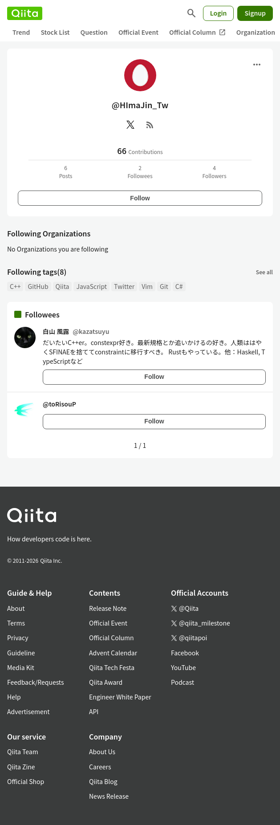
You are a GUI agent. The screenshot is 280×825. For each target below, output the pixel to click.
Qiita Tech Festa (111, 667)
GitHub (38, 286)
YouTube (183, 667)
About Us (102, 751)
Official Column (197, 32)
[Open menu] (257, 64)
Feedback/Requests (35, 682)
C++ (15, 286)
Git (164, 286)
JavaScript (91, 286)
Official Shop (25, 781)
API (93, 711)
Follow (140, 198)
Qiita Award (105, 682)
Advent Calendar (113, 652)
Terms (16, 622)
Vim (147, 286)
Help (14, 696)
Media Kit (20, 667)
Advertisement (28, 711)
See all (264, 272)
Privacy (17, 637)
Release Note (107, 608)
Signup (255, 12)
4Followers (214, 171)
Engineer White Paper (120, 696)
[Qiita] (24, 13)
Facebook (185, 652)
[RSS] (150, 124)
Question (94, 32)
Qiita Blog (103, 781)
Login (218, 12)
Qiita (62, 286)
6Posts (66, 171)
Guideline (21, 652)
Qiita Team (22, 751)
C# (179, 286)
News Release (109, 796)
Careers (100, 766)
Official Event (138, 32)
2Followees (139, 171)
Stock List (55, 32)
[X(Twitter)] (130, 124)
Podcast (182, 682)
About (15, 608)
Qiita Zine (21, 766)
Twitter (124, 286)
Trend (21, 32)
